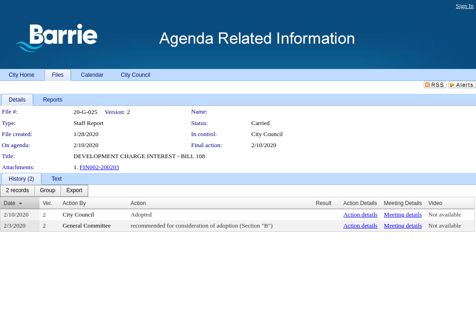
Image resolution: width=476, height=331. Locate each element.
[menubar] (44, 191)
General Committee (86, 225)
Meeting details (403, 214)
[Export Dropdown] (74, 190)
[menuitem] (17, 190)
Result (323, 203)
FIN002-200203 (99, 167)
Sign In (465, 5)
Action (138, 203)
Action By (74, 203)
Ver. (47, 203)
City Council (267, 134)
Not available (444, 214)
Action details (360, 214)
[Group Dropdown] (47, 190)
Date (9, 203)
